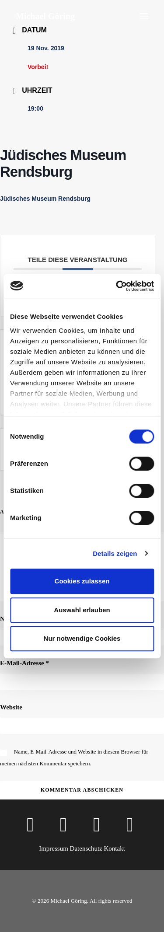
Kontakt (114, 848)
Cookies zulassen (82, 581)
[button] (144, 16)
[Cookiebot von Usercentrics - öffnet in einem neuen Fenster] (117, 286)
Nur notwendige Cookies (82, 638)
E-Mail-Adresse (24, 663)
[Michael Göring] (45, 16)
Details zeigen (115, 553)
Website (11, 707)
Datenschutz (86, 848)
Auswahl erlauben (82, 610)
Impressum (53, 848)
